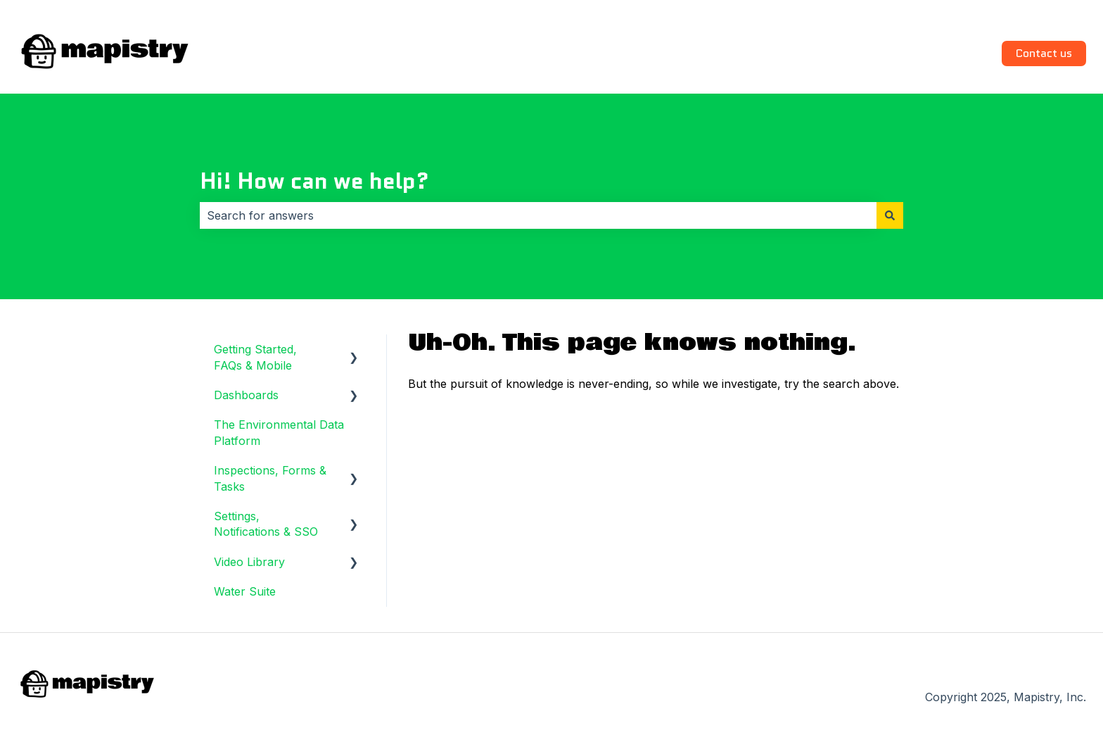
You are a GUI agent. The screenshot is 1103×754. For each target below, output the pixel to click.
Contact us (1044, 53)
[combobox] (538, 215)
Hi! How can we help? (314, 181)
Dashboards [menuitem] (246, 395)
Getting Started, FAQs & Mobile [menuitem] (255, 357)
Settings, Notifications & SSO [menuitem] (266, 524)
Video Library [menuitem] (249, 562)
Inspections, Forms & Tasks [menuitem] (270, 478)
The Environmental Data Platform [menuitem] (279, 432)
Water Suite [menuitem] (245, 591)
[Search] (889, 215)
